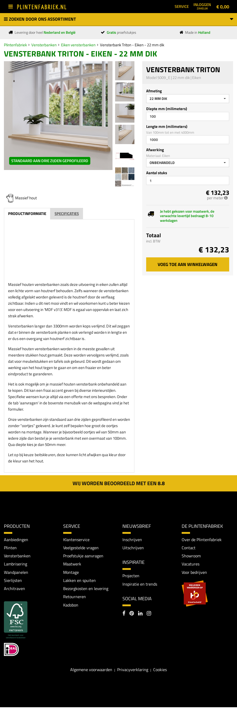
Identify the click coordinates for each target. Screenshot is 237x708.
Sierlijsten (13, 581)
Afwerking (155, 150)
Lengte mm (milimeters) (166, 126)
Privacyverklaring (132, 670)
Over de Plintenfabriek (202, 539)
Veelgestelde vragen (81, 548)
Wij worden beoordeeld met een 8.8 (119, 483)
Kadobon (70, 606)
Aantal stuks (156, 173)
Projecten (130, 576)
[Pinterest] (131, 614)
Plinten (10, 548)
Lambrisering (15, 564)
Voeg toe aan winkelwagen (187, 264)
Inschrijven (132, 539)
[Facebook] (123, 614)
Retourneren (74, 597)
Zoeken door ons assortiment (118, 19)
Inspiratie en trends (139, 584)
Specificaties (67, 214)
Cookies (160, 670)
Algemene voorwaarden (91, 670)
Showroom (191, 556)
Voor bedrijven (194, 572)
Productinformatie (27, 214)
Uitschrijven (133, 548)
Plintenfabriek (15, 45)
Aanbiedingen (16, 539)
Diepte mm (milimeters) (166, 109)
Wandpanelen (16, 572)
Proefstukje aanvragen (83, 556)
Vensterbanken (44, 45)
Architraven (14, 589)
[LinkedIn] (140, 614)
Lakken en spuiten (79, 581)
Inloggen (202, 6)
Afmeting (154, 91)
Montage (71, 572)
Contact (188, 548)
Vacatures (190, 564)
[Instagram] (149, 614)
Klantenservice (76, 539)
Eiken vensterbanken (78, 45)
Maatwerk (72, 564)
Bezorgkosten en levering (85, 589)
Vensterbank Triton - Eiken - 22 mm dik (132, 45)
